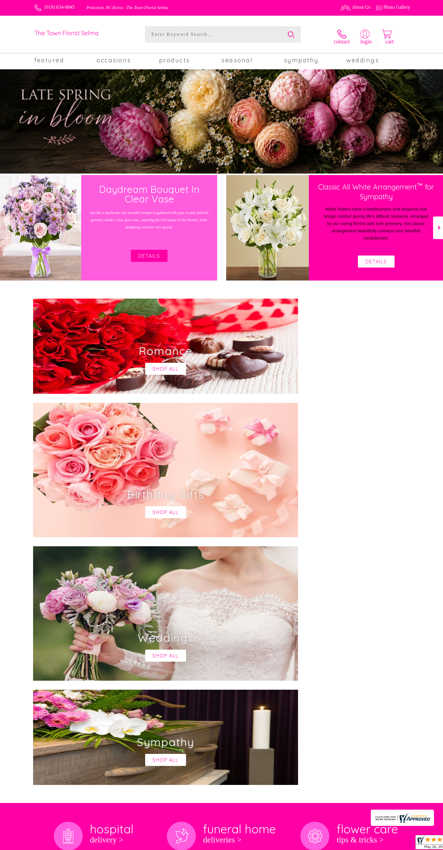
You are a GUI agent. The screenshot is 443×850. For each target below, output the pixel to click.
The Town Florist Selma (66, 33)
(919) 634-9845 (60, 7)
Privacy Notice (322, 844)
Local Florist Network (361, 844)
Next (438, 225)
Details (376, 259)
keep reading (221, 640)
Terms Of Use (290, 844)
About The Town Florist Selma (68, 629)
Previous (5, 225)
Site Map (395, 844)
